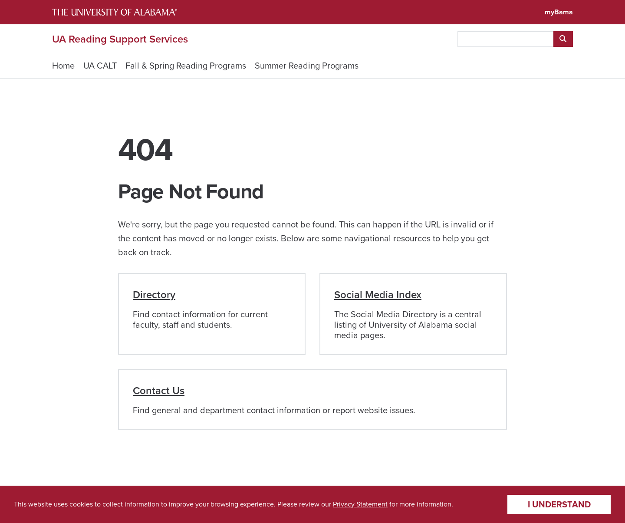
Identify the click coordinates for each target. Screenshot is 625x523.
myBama (559, 12)
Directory (154, 295)
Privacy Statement (360, 504)
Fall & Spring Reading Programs (185, 65)
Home (63, 65)
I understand (559, 504)
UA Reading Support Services (120, 39)
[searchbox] (505, 39)
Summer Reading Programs (307, 65)
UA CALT (100, 65)
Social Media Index (377, 295)
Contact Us (158, 390)
